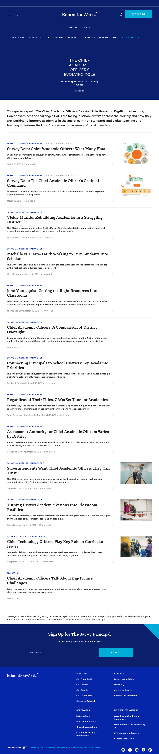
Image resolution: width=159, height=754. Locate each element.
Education (13, 573)
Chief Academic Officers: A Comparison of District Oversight (52, 329)
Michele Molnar (15, 274)
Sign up (116, 652)
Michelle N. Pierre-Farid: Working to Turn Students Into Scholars (57, 256)
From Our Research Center (62, 144)
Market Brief (134, 37)
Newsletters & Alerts (86, 721)
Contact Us (121, 673)
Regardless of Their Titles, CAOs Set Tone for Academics (57, 399)
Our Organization (85, 679)
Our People (82, 690)
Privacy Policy (93, 748)
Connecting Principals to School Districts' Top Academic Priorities (57, 365)
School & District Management (25, 144)
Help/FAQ (119, 685)
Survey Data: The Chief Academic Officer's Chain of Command (53, 183)
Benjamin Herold (16, 562)
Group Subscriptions (86, 727)
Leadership (22, 37)
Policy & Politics (43, 37)
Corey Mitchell (14, 488)
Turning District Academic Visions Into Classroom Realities (52, 507)
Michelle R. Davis (15, 237)
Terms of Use (79, 748)
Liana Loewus (14, 525)
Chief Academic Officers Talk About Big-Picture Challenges (50, 580)
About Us (81, 673)
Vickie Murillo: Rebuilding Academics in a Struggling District (55, 219)
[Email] (61, 652)
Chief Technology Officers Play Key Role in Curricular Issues (55, 544)
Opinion (107, 37)
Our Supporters (84, 695)
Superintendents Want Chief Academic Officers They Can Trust (58, 470)
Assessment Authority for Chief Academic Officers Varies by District (58, 434)
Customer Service (123, 690)
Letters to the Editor (124, 679)
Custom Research (124, 739)
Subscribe (139, 14)
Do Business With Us (126, 710)
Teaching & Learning (69, 37)
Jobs (118, 37)
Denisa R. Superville (17, 383)
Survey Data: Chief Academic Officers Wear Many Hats (56, 148)
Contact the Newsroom (125, 695)
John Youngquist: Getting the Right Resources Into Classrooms (52, 293)
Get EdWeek (83, 710)
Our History (82, 685)
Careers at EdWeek (85, 701)
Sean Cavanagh (15, 415)
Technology (92, 37)
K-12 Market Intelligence (127, 733)
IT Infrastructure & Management (26, 536)
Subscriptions (83, 716)
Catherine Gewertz (16, 452)
